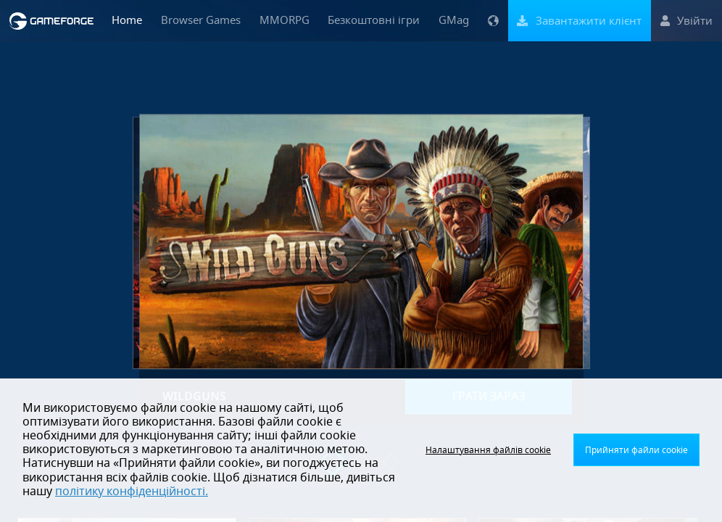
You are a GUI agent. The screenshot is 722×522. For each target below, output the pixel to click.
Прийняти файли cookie (636, 450)
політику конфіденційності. (131, 491)
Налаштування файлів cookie (488, 450)
